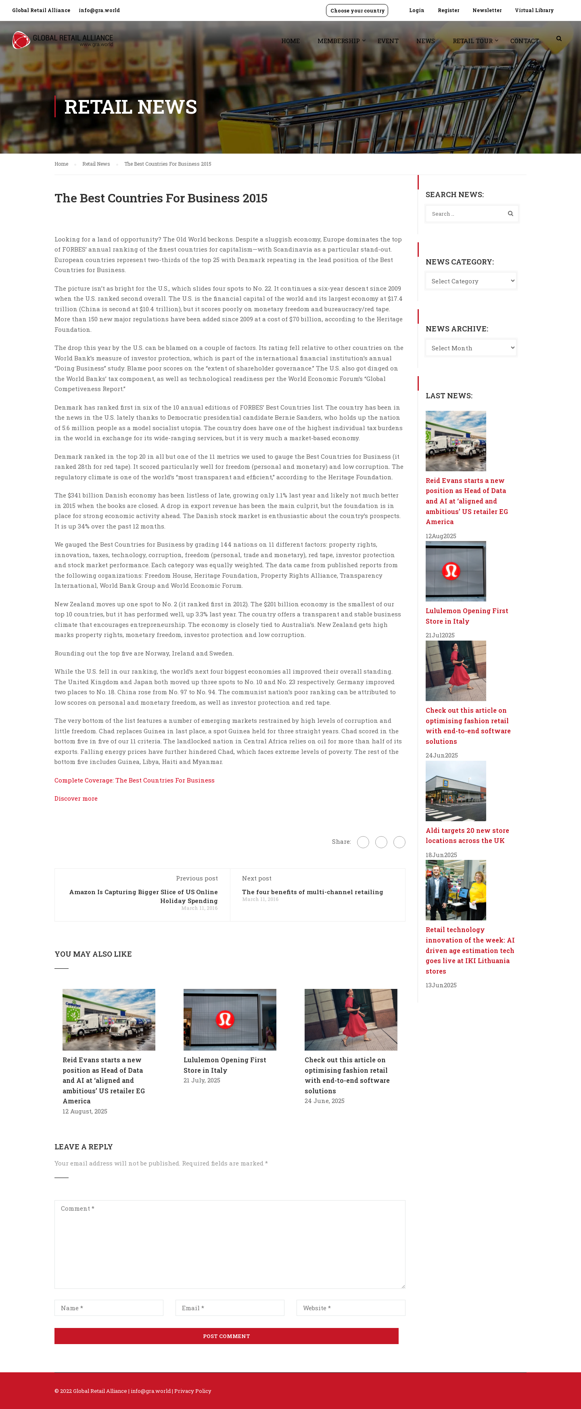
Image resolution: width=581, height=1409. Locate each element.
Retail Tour (473, 41)
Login (416, 10)
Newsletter (487, 10)
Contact (524, 41)
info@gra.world (99, 10)
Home (290, 41)
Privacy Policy (192, 1390)
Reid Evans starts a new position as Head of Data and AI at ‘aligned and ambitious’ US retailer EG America (104, 1080)
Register (448, 10)
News (425, 41)
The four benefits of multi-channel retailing (312, 892)
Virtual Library (534, 10)
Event (388, 41)
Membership (339, 41)
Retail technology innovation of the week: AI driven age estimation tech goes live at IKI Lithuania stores (470, 950)
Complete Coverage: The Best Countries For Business (134, 780)
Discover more (76, 798)
